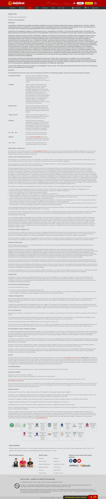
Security (41, 470)
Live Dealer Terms (58, 473)
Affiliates (56, 458)
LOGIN (80, 3)
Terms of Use (42, 461)
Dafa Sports (22, 8)
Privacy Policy (42, 473)
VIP (88, 8)
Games (37, 8)
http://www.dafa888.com (36, 137)
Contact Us (56, 461)
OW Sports (12, 8)
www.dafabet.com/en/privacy (72, 357)
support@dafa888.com (41, 418)
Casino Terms (57, 467)
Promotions (77, 8)
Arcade (53, 8)
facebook (71, 461)
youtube (79, 461)
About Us (41, 458)
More (59, 8)
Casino (30, 8)
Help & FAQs (57, 470)
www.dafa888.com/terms (40, 151)
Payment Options (43, 467)
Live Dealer (45, 8)
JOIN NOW (89, 3)
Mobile (96, 8)
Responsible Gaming (44, 464)
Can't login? (79, 5)
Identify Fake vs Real (59, 464)
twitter (75, 461)
